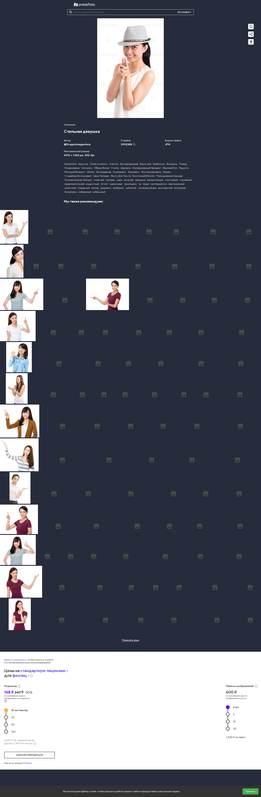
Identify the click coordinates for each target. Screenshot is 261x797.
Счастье (114, 164)
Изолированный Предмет (146, 168)
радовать (105, 188)
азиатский (70, 188)
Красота (83, 164)
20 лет (104, 184)
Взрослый (145, 164)
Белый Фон (71, 164)
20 (234, 765)
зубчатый (131, 188)
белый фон (71, 192)
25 (12, 754)
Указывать (133, 172)
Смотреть (86, 168)
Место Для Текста (121, 176)
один (119, 180)
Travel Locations (99, 164)
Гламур (183, 164)
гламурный (84, 188)
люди (146, 184)
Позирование (72, 168)
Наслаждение (103, 172)
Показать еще (130, 676)
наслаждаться (159, 184)
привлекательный (75, 184)
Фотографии (183, 12)
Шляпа (90, 172)
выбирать (118, 188)
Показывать (119, 172)
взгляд (95, 188)
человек (110, 180)
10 (19, 746)
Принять (250, 791)
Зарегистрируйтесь (15, 696)
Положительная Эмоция (78, 180)
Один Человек (101, 176)
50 (12, 761)
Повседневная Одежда (169, 176)
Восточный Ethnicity (143, 176)
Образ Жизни (101, 168)
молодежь (180, 188)
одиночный (116, 184)
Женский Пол (170, 168)
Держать (126, 168)
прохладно (130, 184)
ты (139, 184)
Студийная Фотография (78, 176)
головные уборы (147, 188)
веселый (128, 180)
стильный (98, 180)
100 (13, 768)
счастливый (171, 180)
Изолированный (129, 164)
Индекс (167, 172)
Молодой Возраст (75, 172)
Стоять (115, 168)
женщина (140, 180)
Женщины (171, 164)
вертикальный (177, 184)
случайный (186, 180)
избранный (85, 192)
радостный (92, 184)
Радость (184, 168)
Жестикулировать (151, 172)
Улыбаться (159, 164)
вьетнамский (165, 188)
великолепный (155, 180)
